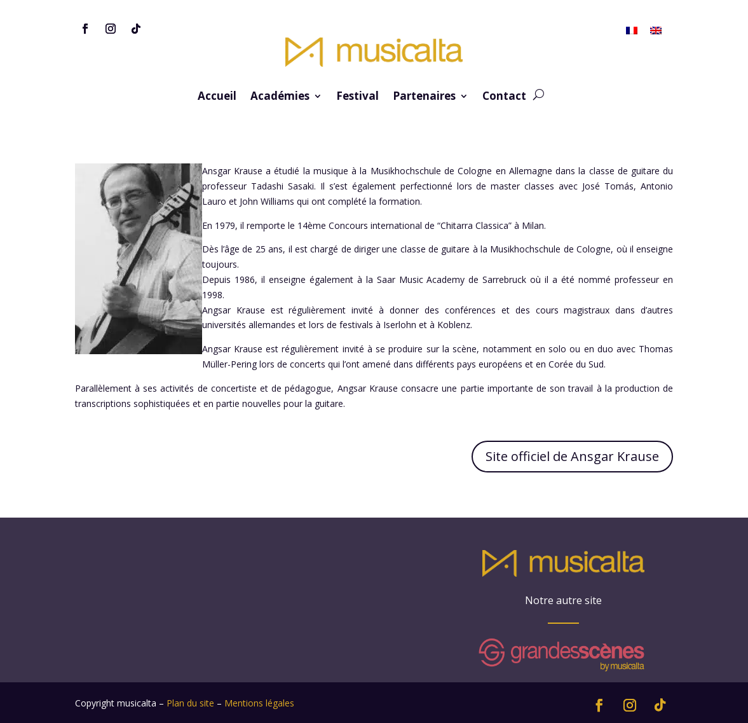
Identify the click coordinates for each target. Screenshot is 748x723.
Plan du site (190, 703)
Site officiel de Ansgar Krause (572, 456)
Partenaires (424, 97)
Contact (504, 97)
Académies (279, 97)
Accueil (217, 97)
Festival (357, 97)
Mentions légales (259, 703)
